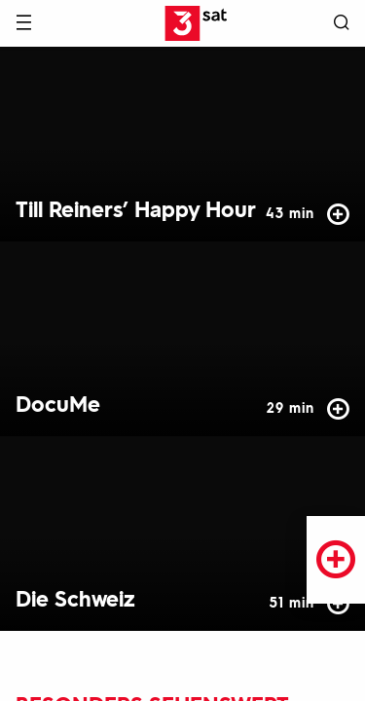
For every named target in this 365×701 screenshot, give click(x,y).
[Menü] (23, 24)
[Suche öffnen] (341, 24)
